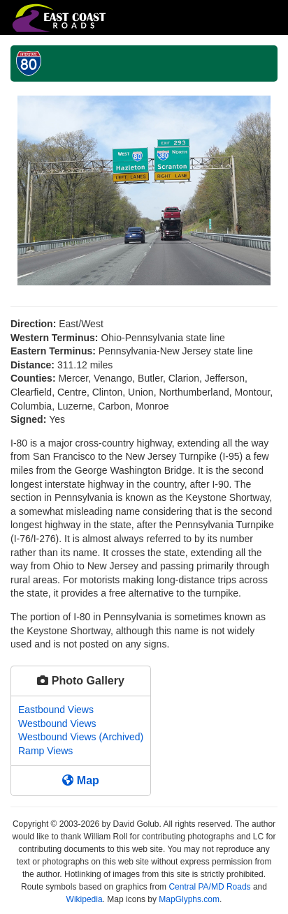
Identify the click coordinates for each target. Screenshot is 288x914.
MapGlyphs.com (189, 899)
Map (80, 780)
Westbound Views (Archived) (80, 736)
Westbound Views (57, 723)
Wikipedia (84, 899)
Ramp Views (45, 750)
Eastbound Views (56, 709)
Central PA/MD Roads (209, 887)
